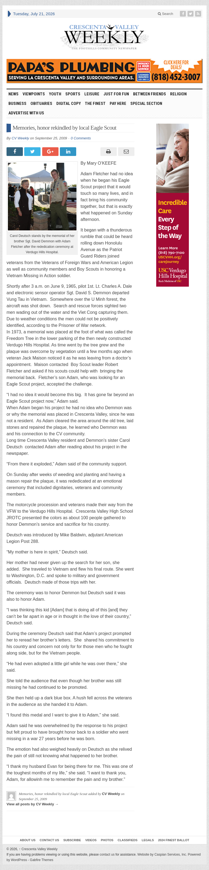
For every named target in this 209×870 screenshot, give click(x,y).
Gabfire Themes (41, 860)
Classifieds (127, 840)
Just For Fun (116, 94)
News (13, 94)
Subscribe (72, 840)
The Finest (95, 103)
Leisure (91, 94)
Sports (72, 94)
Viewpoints (34, 94)
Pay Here (118, 103)
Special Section (146, 103)
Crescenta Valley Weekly (38, 849)
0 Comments (81, 138)
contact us (107, 854)
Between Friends (149, 94)
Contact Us (49, 840)
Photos (107, 840)
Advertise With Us (26, 113)
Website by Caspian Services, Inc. (162, 854)
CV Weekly (20, 138)
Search (165, 14)
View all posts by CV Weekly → (33, 804)
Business (17, 103)
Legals (148, 840)
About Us (27, 840)
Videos (91, 840)
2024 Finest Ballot (173, 840)
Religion (178, 94)
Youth (55, 94)
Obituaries (41, 103)
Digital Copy (68, 103)
